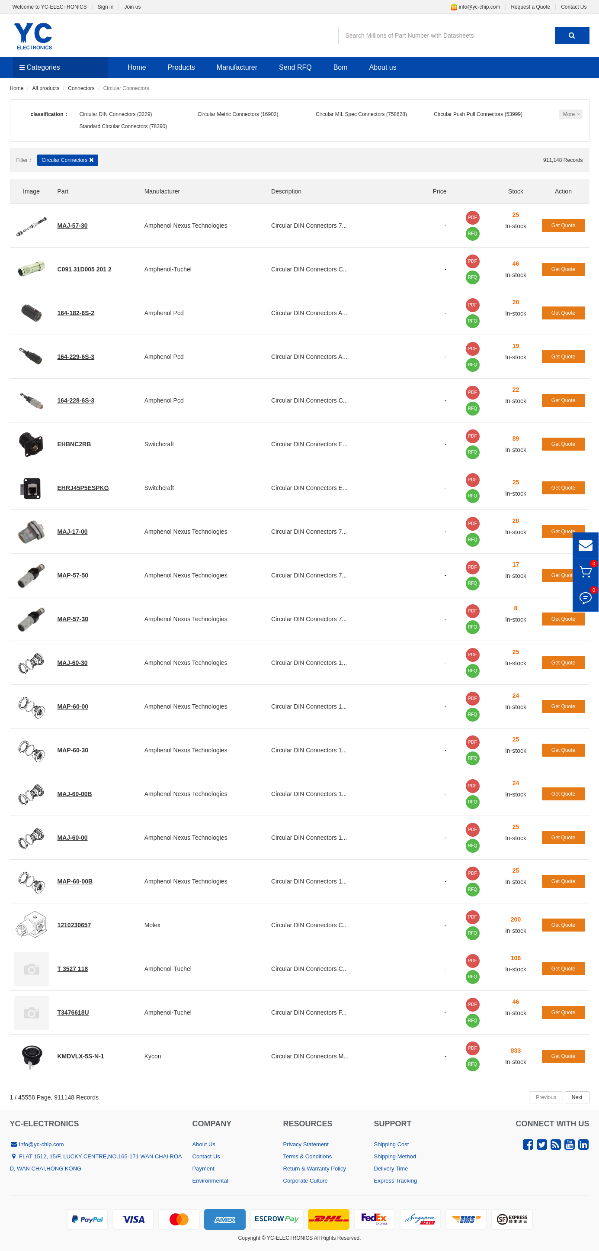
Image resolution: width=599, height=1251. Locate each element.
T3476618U (73, 1012)
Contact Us (573, 7)
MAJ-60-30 (73, 662)
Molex (152, 925)
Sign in (106, 7)
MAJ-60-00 (73, 837)
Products (181, 67)
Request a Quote (530, 7)
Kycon (152, 1056)
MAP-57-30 (73, 619)
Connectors (81, 88)
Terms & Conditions (307, 1156)
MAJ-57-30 (73, 225)
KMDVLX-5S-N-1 (81, 1056)
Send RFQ (295, 67)
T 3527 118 (73, 968)
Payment (203, 1168)
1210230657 (74, 925)
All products (46, 88)
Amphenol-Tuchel (168, 269)
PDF (472, 217)
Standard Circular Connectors (114, 126)
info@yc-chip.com (475, 7)
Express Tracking (395, 1180)
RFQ (472, 233)
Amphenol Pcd (164, 313)
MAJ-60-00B (75, 793)
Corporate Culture (305, 1180)
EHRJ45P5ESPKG (83, 487)
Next (577, 1097)
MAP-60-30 (73, 750)
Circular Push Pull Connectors (468, 114)
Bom (340, 67)
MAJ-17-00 (73, 531)
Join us (132, 7)
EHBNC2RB (74, 444)
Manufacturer (237, 67)
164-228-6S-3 (76, 400)
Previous (546, 1097)
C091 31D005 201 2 (85, 269)
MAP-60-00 (73, 706)
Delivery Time (391, 1168)
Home (137, 67)
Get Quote (563, 225)
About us (383, 67)
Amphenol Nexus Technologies (185, 225)
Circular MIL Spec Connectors (350, 114)
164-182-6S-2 (76, 313)
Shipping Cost (391, 1144)
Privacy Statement (306, 1144)
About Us (203, 1144)
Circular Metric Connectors (228, 114)
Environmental (210, 1180)
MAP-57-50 (73, 575)
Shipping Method (395, 1156)
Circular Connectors (67, 160)
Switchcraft (159, 444)
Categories (39, 67)
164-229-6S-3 (76, 356)
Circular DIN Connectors (108, 114)
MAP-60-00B (75, 881)
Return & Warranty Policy (314, 1168)
